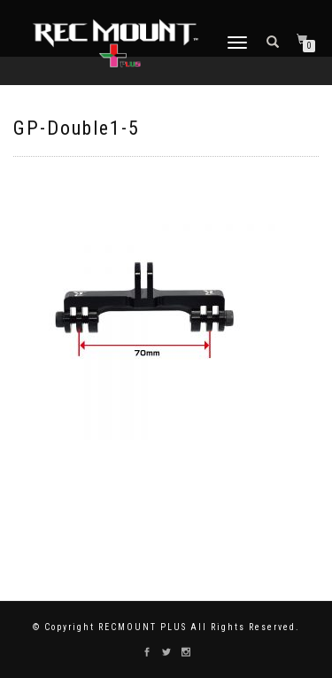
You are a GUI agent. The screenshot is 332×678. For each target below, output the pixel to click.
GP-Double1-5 (76, 128)
